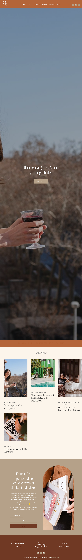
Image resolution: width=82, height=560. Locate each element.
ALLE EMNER (60, 343)
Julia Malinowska (55, 557)
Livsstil (51, 343)
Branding (31, 343)
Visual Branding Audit (17, 543)
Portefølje (36, 4)
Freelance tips (41, 343)
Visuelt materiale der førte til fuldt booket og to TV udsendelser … (42, 398)
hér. (33, 509)
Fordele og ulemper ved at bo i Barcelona (15, 450)
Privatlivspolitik (64, 546)
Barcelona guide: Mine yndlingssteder (41, 170)
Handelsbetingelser (64, 549)
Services (25, 4)
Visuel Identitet (18, 541)
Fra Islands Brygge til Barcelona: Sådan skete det (69, 409)
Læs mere (41, 181)
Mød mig (52, 4)
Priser (44, 4)
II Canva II (45, 7)
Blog (58, 4)
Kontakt (36, 7)
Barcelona (22, 343)
